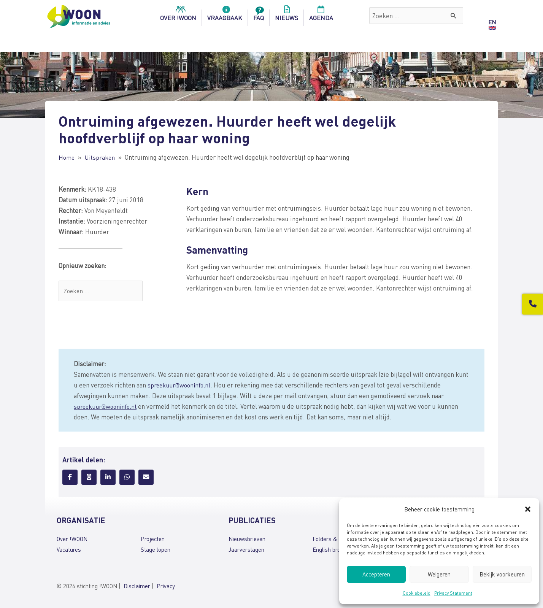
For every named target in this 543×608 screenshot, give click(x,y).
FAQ (258, 16)
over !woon (178, 16)
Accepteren (376, 574)
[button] (528, 509)
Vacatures (69, 550)
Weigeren (439, 574)
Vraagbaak (224, 16)
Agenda (321, 16)
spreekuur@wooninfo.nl (181, 385)
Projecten (153, 539)
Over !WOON (72, 539)
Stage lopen (155, 550)
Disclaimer (137, 587)
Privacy (166, 587)
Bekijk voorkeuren (502, 574)
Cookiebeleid (416, 593)
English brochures (335, 550)
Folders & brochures (338, 539)
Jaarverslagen (246, 550)
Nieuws (286, 16)
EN (492, 22)
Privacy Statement (453, 593)
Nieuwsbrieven (247, 539)
